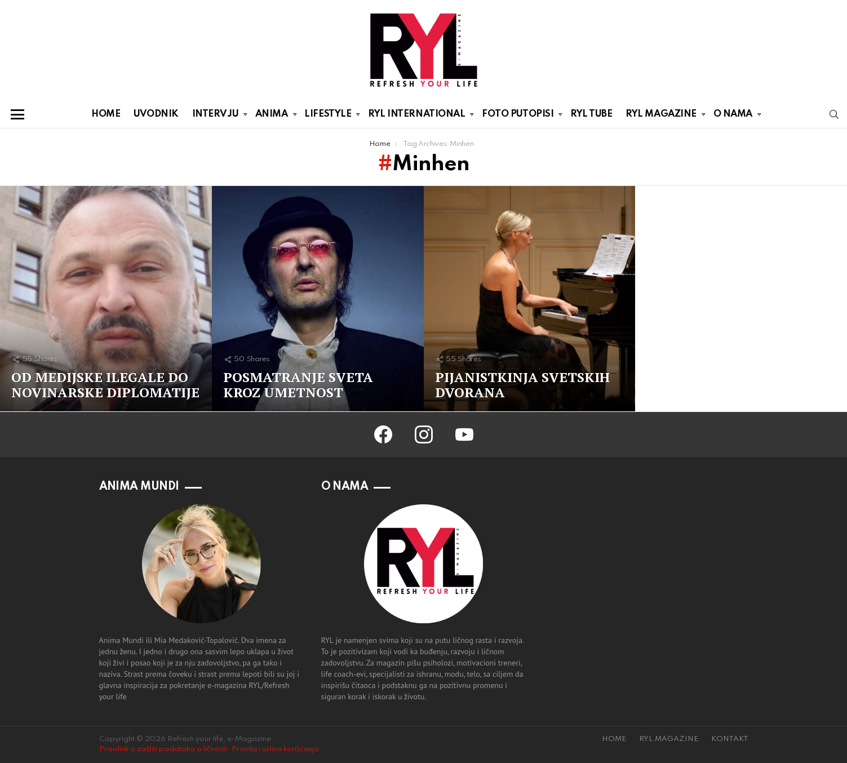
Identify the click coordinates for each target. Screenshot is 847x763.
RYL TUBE (591, 114)
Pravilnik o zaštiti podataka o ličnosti (163, 749)
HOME (105, 114)
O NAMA (732, 116)
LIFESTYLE (327, 116)
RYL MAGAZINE (661, 116)
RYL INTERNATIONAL (416, 116)
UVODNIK (156, 114)
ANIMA (271, 116)
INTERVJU (215, 116)
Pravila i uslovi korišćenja (275, 749)
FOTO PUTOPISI (517, 116)
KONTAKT (729, 739)
